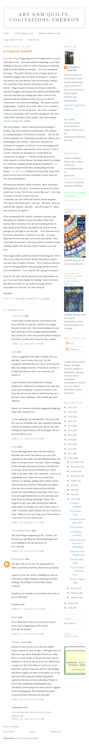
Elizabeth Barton (73, 68)
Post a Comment (11, 726)
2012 (70, 448)
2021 (70, 407)
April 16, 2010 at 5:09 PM (28, 551)
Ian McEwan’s (18, 171)
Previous (73, 665)
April (73, 499)
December (75, 462)
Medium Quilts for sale (49, 33)
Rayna (14, 617)
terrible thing (12, 58)
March (73, 588)
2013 (70, 444)
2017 (70, 425)
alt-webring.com (78, 669)
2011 (70, 453)
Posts (70, 343)
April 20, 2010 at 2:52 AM (28, 719)
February (74, 593)
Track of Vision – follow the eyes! (77, 571)
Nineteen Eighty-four (13, 121)
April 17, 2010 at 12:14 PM (29, 609)
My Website (69, 623)
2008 (70, 607)
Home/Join (71, 662)
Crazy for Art (18, 315)
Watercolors (33, 39)
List (81, 662)
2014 (70, 439)
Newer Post (9, 731)
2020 (70, 412)
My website (69, 119)
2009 (70, 603)
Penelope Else (18, 559)
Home (6, 33)
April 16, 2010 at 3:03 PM (28, 438)
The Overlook (76, 527)
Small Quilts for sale (23, 33)
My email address (72, 123)
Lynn (14, 351)
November (75, 466)
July (72, 485)
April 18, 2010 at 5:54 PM (28, 699)
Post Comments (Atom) (27, 738)
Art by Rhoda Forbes (21, 530)
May (72, 494)
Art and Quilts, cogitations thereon (44, 17)
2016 (70, 430)
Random (84, 665)
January (74, 597)
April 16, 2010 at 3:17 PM (28, 522)
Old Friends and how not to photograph (77, 543)
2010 (70, 458)
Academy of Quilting (74, 182)
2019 (70, 416)
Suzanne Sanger (19, 642)
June (72, 489)
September (75, 476)
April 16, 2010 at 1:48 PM (28, 343)
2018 (70, 421)
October (74, 471)
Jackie (14, 446)
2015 (70, 435)
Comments (72, 349)
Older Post (56, 731)
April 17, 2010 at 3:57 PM (28, 634)
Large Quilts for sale (13, 39)
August (74, 480)
